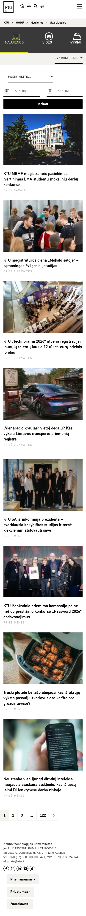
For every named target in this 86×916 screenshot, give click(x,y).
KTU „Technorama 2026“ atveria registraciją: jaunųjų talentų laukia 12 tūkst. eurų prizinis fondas (42, 347)
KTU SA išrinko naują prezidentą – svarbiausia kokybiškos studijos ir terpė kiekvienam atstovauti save (37, 525)
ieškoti (43, 104)
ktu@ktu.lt (17, 861)
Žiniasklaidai (19, 904)
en (29, 6)
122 (43, 815)
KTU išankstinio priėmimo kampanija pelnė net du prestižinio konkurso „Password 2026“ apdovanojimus (42, 611)
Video (47, 39)
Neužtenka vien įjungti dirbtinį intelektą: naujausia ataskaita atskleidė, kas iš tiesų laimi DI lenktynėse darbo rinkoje (39, 785)
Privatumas (20, 891)
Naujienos (14, 39)
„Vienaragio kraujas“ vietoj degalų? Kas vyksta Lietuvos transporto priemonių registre (37, 434)
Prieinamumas (22, 879)
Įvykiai (75, 39)
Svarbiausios (66, 58)
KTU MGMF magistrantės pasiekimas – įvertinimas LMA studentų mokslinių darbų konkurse (40, 179)
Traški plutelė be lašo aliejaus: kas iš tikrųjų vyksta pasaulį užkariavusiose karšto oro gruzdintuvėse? (41, 698)
